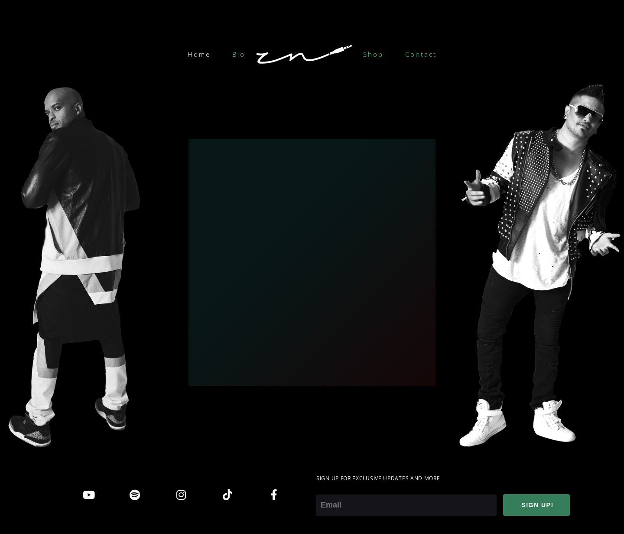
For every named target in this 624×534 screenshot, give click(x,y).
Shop (373, 54)
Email (325, 488)
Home (199, 54)
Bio (238, 54)
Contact (421, 54)
